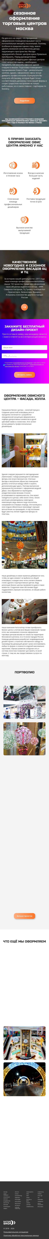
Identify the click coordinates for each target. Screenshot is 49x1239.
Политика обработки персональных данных (21, 1235)
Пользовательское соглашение (15, 1232)
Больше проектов (24, 916)
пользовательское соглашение (22, 362)
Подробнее (24, 101)
